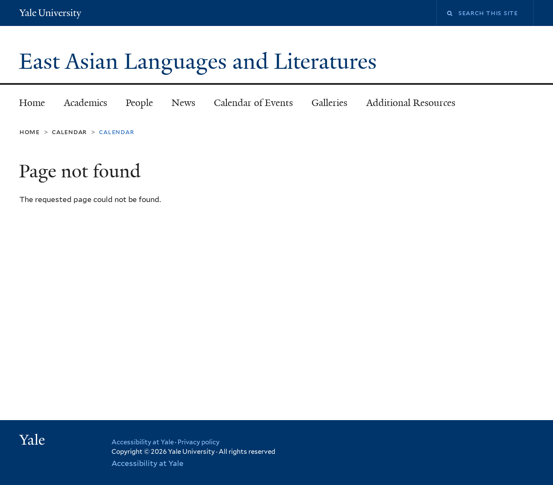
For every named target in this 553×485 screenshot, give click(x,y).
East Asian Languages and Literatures (200, 61)
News (183, 102)
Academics (85, 102)
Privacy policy (198, 442)
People (139, 102)
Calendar (69, 132)
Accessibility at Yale (142, 442)
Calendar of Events (253, 102)
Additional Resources (410, 102)
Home (32, 102)
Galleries (329, 102)
